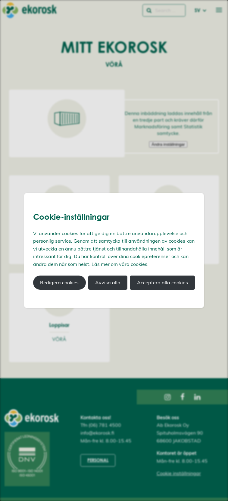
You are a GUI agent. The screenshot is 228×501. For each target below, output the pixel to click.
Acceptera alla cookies (162, 282)
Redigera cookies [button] (59, 282)
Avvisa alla (107, 282)
